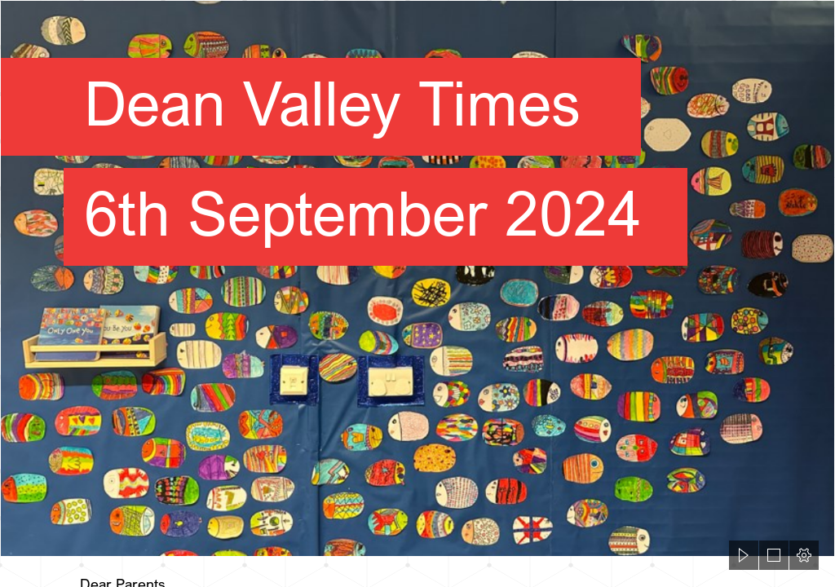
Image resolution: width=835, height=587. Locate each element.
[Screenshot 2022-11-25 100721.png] (417, 278)
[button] (743, 555)
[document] (417, 293)
